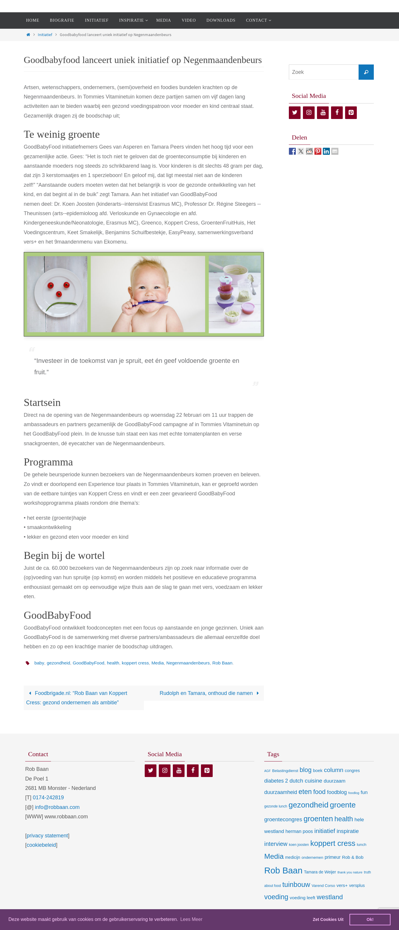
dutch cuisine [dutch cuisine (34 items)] (305, 781)
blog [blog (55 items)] (306, 770)
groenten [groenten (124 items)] (318, 819)
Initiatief (45, 34)
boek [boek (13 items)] (318, 771)
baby (39, 662)
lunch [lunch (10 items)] (361, 845)
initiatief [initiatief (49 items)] (324, 831)
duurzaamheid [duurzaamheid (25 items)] (280, 792)
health (115, 662)
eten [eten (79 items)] (305, 792)
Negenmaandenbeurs (193, 662)
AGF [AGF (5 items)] (267, 771)
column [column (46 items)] (333, 770)
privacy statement (47, 836)
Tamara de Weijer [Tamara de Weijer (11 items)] (320, 872)
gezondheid (59, 662)
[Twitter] (295, 112)
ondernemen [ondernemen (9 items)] (312, 858)
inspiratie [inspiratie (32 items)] (348, 831)
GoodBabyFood (90, 662)
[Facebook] (337, 112)
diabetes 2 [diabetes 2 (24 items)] (276, 781)
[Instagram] (309, 112)
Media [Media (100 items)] (274, 857)
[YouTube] (323, 112)
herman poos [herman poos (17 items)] (299, 831)
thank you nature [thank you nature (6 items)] (349, 872)
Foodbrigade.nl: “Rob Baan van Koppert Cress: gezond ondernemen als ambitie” (77, 697)
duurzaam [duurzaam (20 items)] (334, 781)
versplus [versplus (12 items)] (357, 885)
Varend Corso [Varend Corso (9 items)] (323, 885)
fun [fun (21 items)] (364, 792)
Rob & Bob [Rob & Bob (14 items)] (353, 857)
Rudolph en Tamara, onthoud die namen (210, 693)
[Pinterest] (351, 112)
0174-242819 (48, 798)
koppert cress (139, 662)
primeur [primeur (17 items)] (332, 857)
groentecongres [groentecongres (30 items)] (283, 819)
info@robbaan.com (57, 807)
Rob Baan (228, 662)
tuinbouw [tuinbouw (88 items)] (296, 884)
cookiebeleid (41, 845)
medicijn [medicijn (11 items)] (292, 857)
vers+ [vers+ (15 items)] (342, 885)
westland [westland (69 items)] (330, 897)
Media (161, 662)
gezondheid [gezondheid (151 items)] (308, 805)
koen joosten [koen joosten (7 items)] (299, 845)
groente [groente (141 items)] (343, 805)
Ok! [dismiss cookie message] (370, 919)
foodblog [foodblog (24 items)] (337, 792)
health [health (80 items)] (344, 819)
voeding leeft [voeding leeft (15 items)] (302, 897)
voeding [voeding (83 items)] (276, 897)
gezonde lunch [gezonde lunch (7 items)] (275, 807)
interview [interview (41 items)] (275, 844)
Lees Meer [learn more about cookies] (191, 919)
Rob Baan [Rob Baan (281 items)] (283, 870)
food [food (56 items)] (319, 792)
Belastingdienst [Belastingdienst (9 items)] (285, 771)
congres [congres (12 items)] (352, 771)
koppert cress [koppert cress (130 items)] (332, 843)
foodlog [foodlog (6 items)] (353, 793)
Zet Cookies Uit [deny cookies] (328, 919)
